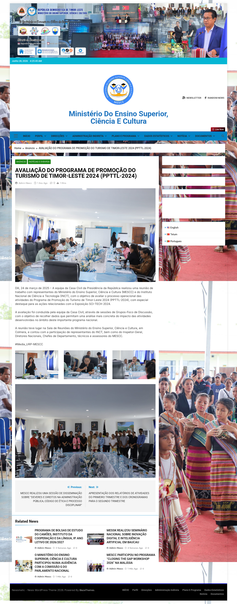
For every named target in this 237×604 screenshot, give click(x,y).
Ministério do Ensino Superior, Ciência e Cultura (118, 117)
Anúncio (20, 161)
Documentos (203, 136)
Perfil (39, 136)
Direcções (57, 136)
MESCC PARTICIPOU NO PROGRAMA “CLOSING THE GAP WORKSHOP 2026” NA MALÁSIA (131, 559)
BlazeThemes (86, 590)
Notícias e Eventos (38, 161)
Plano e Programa (124, 136)
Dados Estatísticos (156, 136)
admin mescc (25, 183)
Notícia (182, 136)
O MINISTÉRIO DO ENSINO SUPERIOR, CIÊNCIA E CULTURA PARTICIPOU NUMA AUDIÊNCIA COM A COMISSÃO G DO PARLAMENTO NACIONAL (56, 563)
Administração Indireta (88, 136)
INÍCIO (26, 136)
